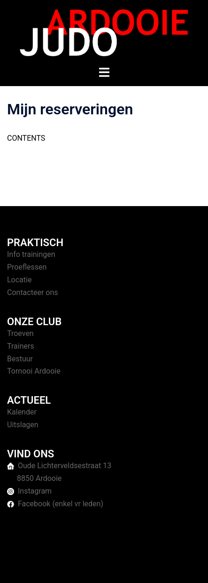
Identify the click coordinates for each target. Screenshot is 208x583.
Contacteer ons (32, 292)
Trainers (20, 346)
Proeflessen (26, 267)
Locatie (19, 279)
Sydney (104, 566)
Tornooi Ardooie (34, 371)
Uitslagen (23, 424)
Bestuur (20, 358)
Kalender (22, 411)
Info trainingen (31, 254)
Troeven (20, 333)
